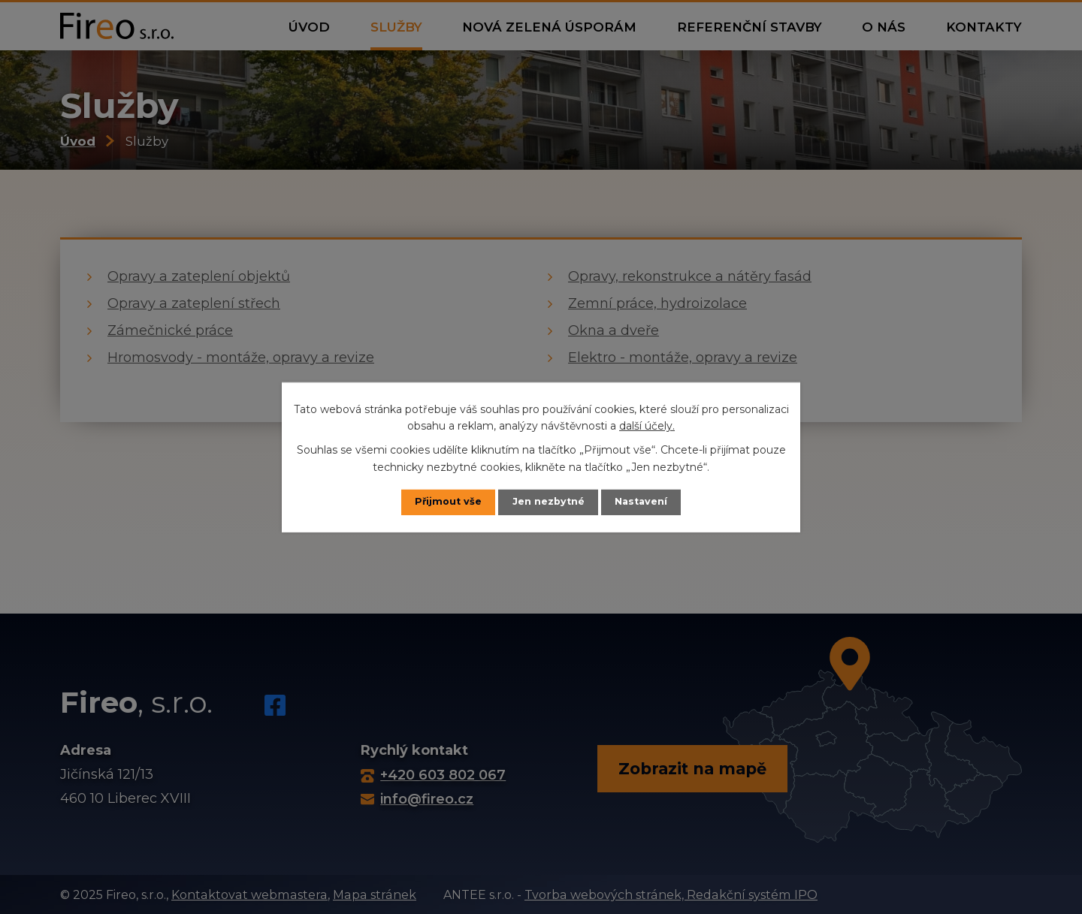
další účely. (647, 426)
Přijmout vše (448, 501)
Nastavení (641, 501)
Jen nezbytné (548, 501)
